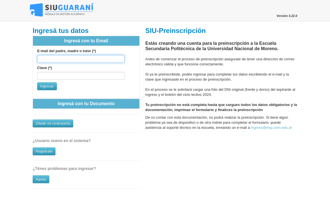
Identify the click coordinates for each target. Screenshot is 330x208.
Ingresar (47, 86)
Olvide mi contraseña (53, 123)
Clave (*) (44, 68)
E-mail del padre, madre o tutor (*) (66, 51)
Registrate (44, 151)
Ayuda (41, 179)
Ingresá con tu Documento (86, 103)
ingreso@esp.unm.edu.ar (271, 127)
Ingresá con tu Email (86, 40)
